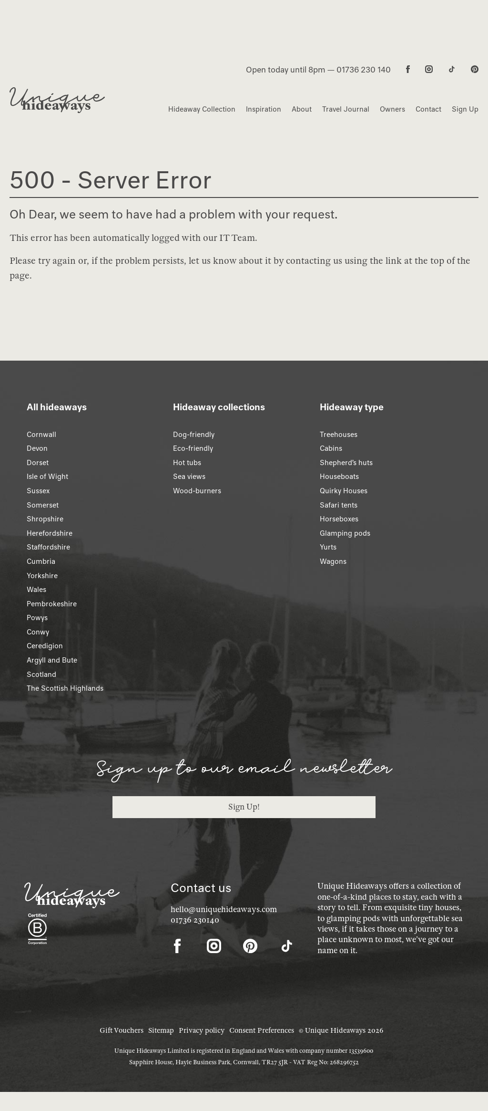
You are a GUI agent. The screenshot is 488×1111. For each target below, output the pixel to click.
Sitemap (161, 1030)
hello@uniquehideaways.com (224, 909)
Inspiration (263, 109)
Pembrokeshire (52, 604)
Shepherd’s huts (346, 462)
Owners (392, 109)
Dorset (38, 462)
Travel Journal (345, 109)
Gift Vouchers (121, 1030)
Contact (428, 109)
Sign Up (465, 109)
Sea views (189, 476)
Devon (37, 448)
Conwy (38, 632)
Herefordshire (49, 533)
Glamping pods (345, 533)
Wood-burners (197, 491)
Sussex (38, 491)
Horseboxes (339, 519)
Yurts (328, 547)
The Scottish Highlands (65, 688)
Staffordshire (48, 547)
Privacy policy (201, 1030)
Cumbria (41, 561)
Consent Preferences (261, 1030)
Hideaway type (352, 407)
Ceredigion (45, 646)
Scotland (41, 674)
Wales (36, 589)
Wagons (333, 561)
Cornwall (41, 434)
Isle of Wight (47, 476)
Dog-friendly (193, 434)
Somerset (43, 505)
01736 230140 (195, 920)
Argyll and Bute (52, 660)
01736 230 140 (363, 69)
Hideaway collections (219, 407)
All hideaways (57, 407)
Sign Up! (244, 807)
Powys (37, 617)
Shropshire (45, 519)
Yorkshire (42, 575)
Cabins (331, 448)
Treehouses (338, 434)
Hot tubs (187, 462)
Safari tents (338, 505)
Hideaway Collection (201, 109)
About (302, 109)
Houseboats (339, 476)
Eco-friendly (193, 448)
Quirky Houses (343, 491)
